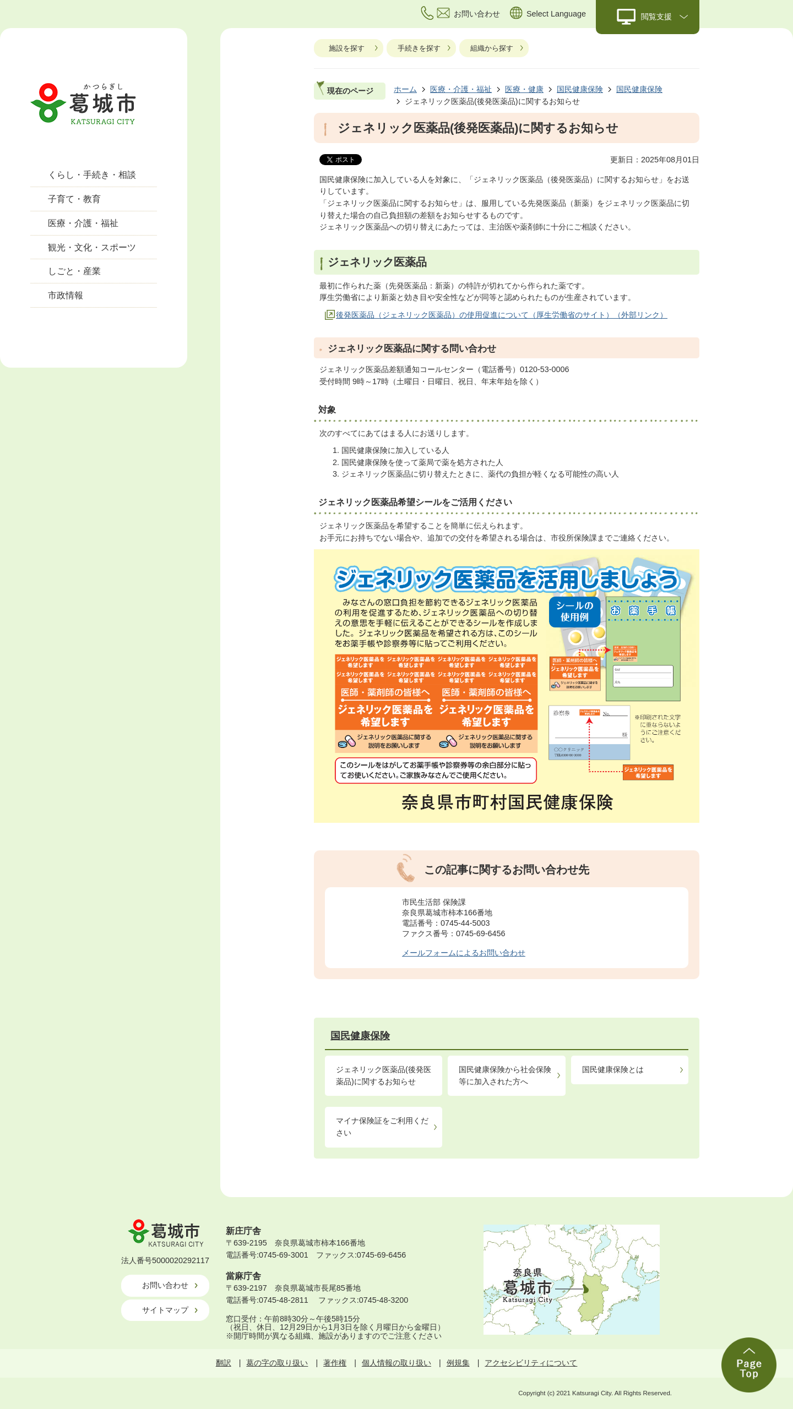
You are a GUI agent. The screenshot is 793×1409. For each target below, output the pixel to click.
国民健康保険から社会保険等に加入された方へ (505, 1075)
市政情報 (65, 295)
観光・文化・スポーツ (92, 247)
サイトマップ (165, 1310)
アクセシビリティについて (531, 1362)
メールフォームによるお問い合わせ (463, 952)
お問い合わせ (165, 1285)
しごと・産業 (74, 271)
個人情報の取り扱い (396, 1362)
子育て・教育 (74, 199)
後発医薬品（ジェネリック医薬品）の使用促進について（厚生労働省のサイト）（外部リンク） (501, 314)
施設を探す (347, 48)
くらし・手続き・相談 (92, 174)
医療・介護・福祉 (83, 223)
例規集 (458, 1362)
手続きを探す (419, 48)
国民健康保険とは (613, 1069)
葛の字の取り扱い (277, 1362)
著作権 (334, 1362)
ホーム (405, 89)
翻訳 (223, 1362)
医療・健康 (524, 89)
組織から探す (491, 48)
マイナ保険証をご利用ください (382, 1126)
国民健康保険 (580, 89)
